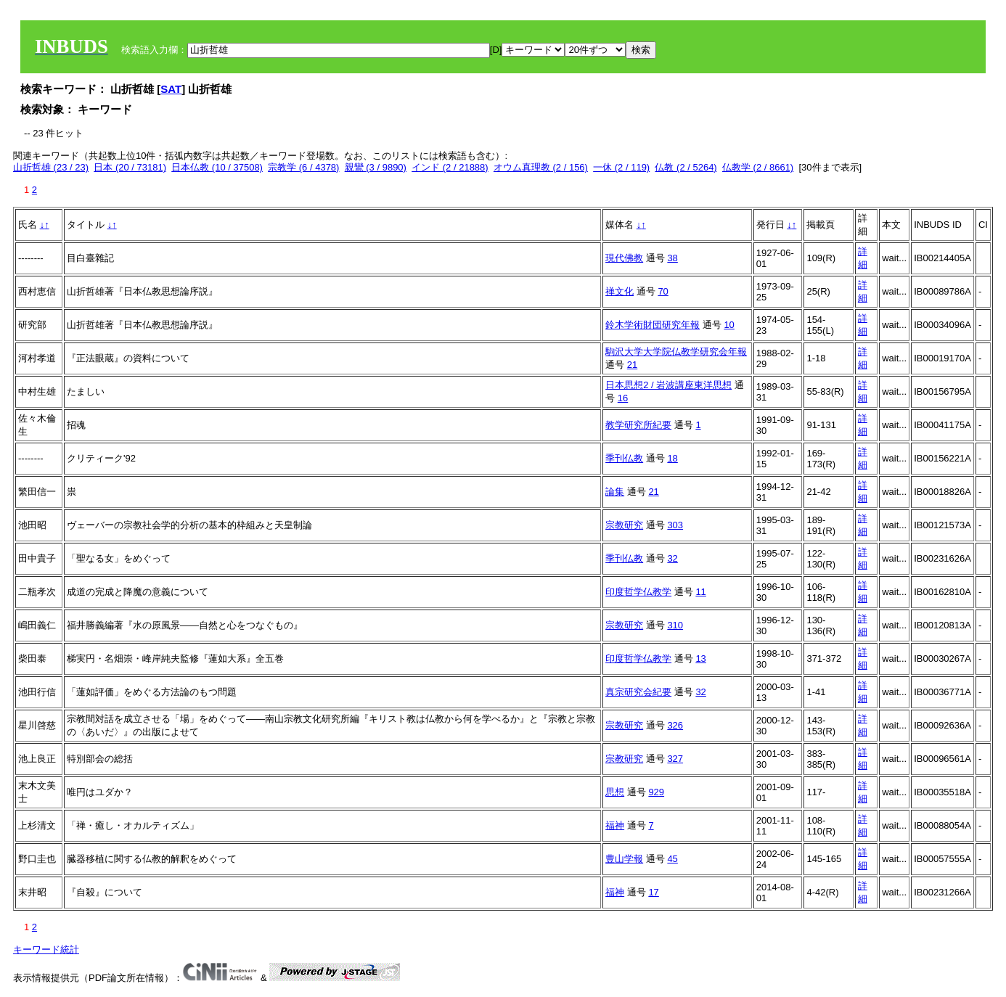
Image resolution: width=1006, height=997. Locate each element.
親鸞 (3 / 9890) (375, 167)
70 (663, 291)
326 (675, 725)
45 (672, 858)
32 (672, 558)
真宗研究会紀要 (638, 691)
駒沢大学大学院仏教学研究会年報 (676, 351)
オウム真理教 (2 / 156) (541, 167)
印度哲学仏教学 (638, 591)
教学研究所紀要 (638, 424)
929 (656, 792)
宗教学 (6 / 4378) (303, 167)
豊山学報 (624, 858)
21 (632, 364)
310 (675, 625)
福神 (614, 825)
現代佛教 (624, 258)
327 (675, 758)
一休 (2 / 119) (621, 167)
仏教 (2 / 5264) (685, 167)
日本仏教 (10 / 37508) (217, 167)
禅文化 (619, 291)
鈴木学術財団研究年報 (652, 324)
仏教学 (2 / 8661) (757, 167)
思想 (614, 792)
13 (700, 658)
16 (623, 398)
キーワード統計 (46, 949)
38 (672, 258)
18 (672, 458)
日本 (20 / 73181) (130, 167)
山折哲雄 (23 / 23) (51, 167)
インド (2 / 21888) (450, 167)
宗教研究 (624, 525)
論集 (614, 491)
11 (700, 591)
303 (675, 525)
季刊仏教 (624, 458)
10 (729, 324)
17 (653, 892)
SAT (170, 89)
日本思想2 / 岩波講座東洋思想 (668, 384)
